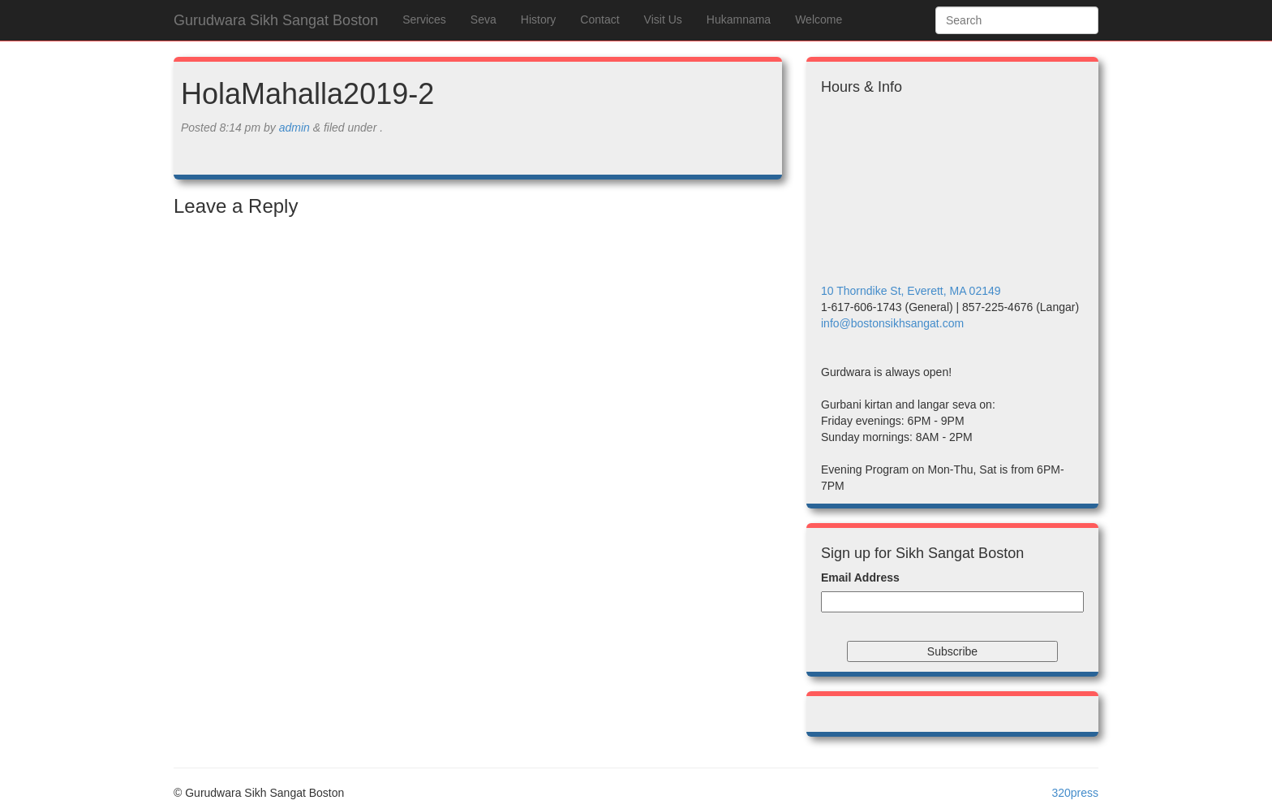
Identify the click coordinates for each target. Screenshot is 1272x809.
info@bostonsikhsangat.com (892, 323)
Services (424, 19)
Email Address (860, 577)
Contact (599, 19)
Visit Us (663, 19)
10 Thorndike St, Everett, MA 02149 (911, 290)
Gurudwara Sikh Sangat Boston (276, 20)
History (538, 19)
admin (294, 127)
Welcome (818, 19)
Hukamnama (739, 19)
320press (1074, 792)
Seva (483, 19)
